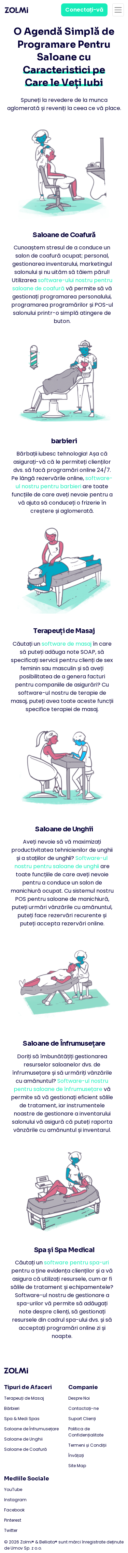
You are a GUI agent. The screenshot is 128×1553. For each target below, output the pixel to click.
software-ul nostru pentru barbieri (64, 482)
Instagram (15, 1500)
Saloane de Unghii (23, 1439)
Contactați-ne (83, 1408)
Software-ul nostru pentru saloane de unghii (61, 862)
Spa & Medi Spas (22, 1418)
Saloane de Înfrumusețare (31, 1429)
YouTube (13, 1489)
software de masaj (66, 644)
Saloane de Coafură (25, 1449)
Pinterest (12, 1520)
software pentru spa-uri (76, 1262)
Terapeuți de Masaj (24, 1398)
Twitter (10, 1530)
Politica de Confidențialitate (85, 1432)
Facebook (14, 1510)
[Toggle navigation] (118, 9)
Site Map (77, 1466)
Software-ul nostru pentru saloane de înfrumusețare (61, 1085)
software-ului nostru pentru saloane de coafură (62, 284)
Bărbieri (11, 1408)
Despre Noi (79, 1398)
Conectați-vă (84, 10)
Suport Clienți (82, 1418)
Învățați (76, 1455)
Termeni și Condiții (87, 1445)
